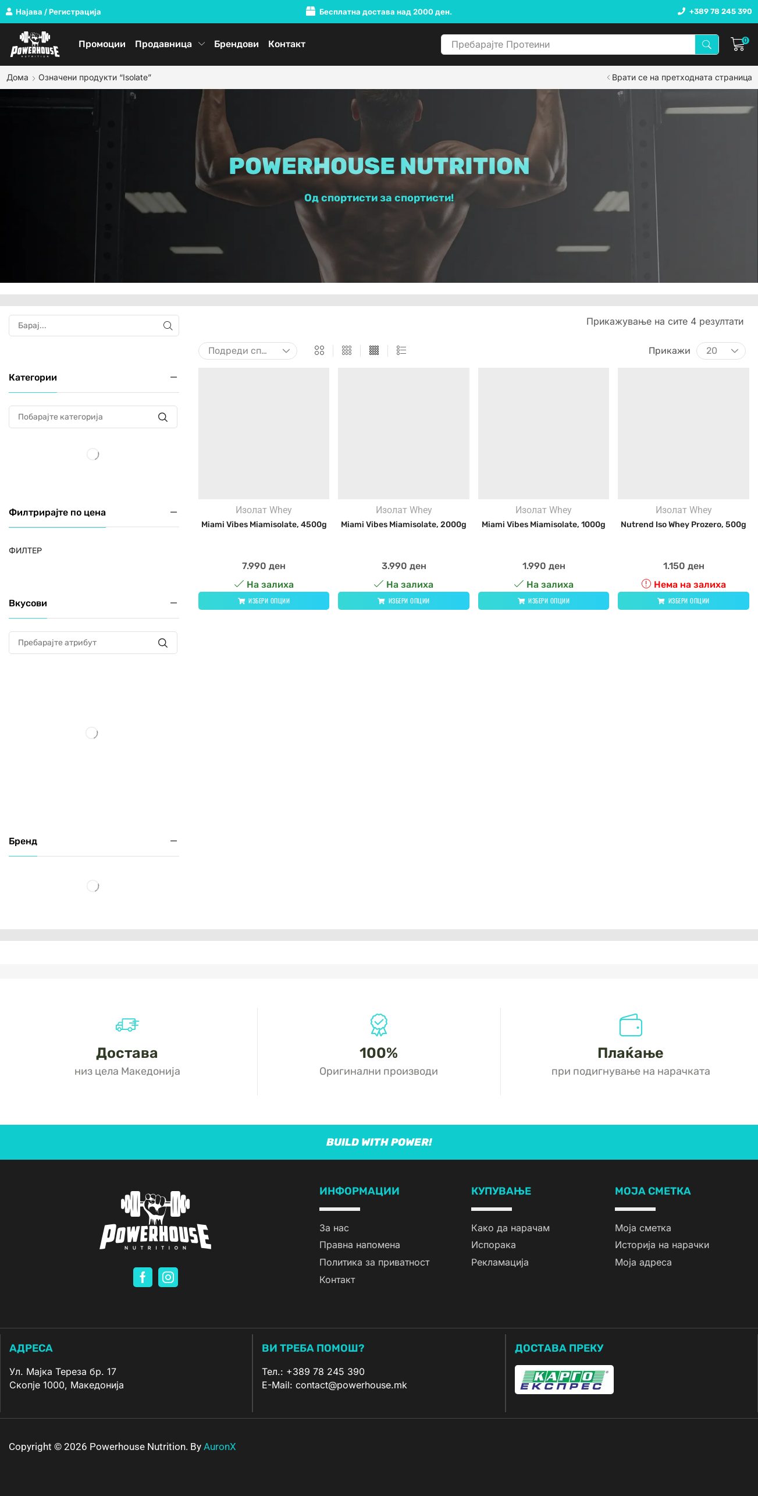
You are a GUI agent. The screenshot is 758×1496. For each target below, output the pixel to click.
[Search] (706, 44)
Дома (17, 77)
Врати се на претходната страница (682, 77)
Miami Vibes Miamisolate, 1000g (544, 525)
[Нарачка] (247, 351)
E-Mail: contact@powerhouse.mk (334, 1385)
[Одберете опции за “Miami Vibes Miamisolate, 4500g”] (264, 601)
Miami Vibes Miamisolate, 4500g (264, 525)
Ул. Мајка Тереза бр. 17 (62, 1371)
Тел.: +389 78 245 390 (313, 1371)
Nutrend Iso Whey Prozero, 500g (683, 525)
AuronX (220, 1446)
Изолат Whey (264, 510)
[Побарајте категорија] (163, 417)
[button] (53, 11)
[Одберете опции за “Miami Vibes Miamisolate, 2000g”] (403, 601)
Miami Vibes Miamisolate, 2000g (404, 525)
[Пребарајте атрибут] (163, 642)
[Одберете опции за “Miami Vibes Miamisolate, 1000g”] (544, 601)
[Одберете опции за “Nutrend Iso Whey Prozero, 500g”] (683, 601)
